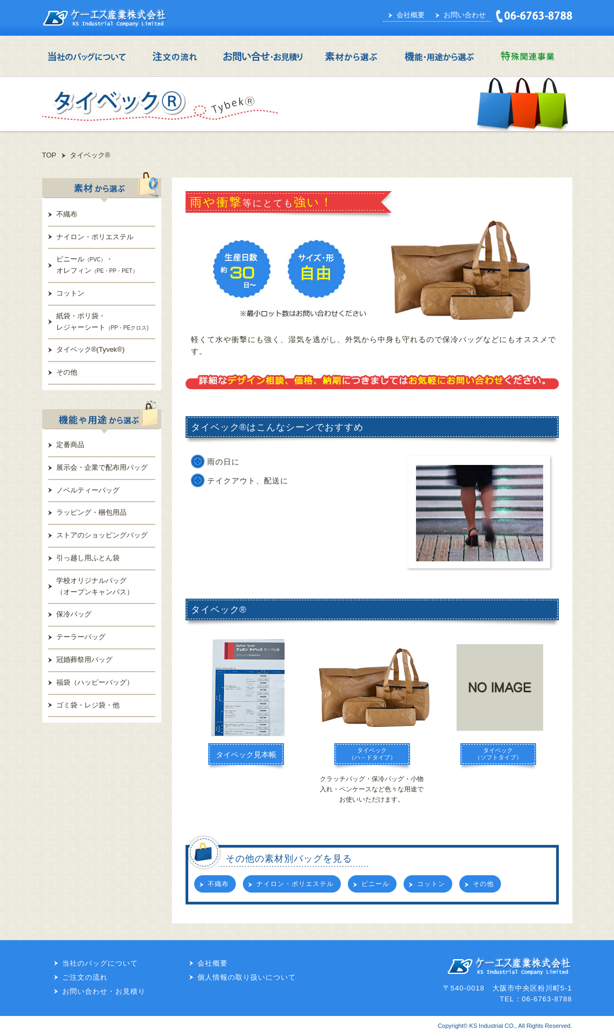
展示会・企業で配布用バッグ (102, 467)
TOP (49, 155)
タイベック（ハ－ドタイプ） (372, 753)
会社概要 (411, 15)
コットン (70, 293)
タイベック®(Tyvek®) (90, 349)
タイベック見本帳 (246, 754)
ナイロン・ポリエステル (95, 237)
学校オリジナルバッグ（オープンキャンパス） (95, 586)
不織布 (66, 214)
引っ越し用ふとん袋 (88, 558)
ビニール (375, 884)
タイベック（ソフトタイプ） (498, 753)
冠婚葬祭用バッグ (84, 659)
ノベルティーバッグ (88, 490)
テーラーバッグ (80, 637)
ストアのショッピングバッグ (102, 535)
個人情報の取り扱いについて (246, 977)
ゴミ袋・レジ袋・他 (88, 705)
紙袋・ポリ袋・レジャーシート (102, 321)
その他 (66, 372)
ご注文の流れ (85, 977)
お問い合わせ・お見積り (104, 991)
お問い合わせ (465, 15)
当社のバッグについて (100, 963)
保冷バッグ (73, 614)
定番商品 (70, 445)
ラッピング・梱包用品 (91, 512)
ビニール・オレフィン (97, 264)
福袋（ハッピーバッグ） (95, 682)
